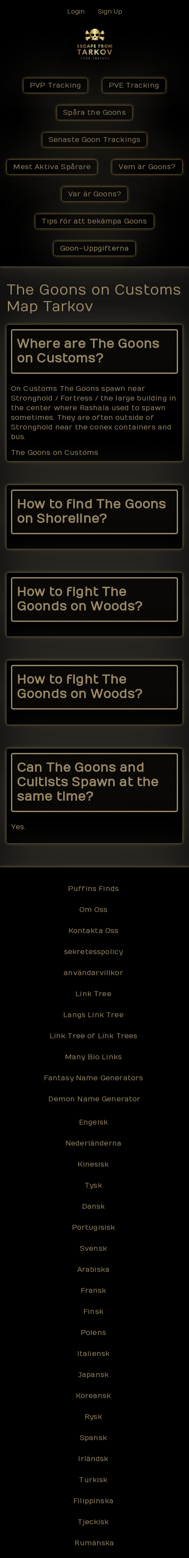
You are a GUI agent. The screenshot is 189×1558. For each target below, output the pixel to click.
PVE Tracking (134, 85)
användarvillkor (93, 973)
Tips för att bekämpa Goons (94, 221)
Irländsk (93, 1459)
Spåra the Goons (94, 113)
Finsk (93, 1312)
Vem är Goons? (146, 167)
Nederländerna (93, 1143)
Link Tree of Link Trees (94, 1036)
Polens (93, 1333)
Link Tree (93, 994)
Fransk (94, 1291)
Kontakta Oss (93, 931)
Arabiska (93, 1270)
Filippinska (93, 1501)
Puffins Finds (93, 889)
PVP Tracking (55, 85)
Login (76, 11)
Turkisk (93, 1480)
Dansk (93, 1206)
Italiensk (93, 1354)
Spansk (93, 1438)
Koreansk (93, 1396)
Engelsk (93, 1122)
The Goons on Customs (54, 453)
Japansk (93, 1375)
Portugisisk (93, 1227)
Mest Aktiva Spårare (52, 167)
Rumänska (94, 1543)
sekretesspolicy (93, 952)
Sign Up (110, 11)
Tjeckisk (93, 1522)
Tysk (93, 1185)
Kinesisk (93, 1164)
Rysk (93, 1417)
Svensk (93, 1249)
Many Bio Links (93, 1057)
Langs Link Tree (93, 1015)
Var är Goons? (94, 194)
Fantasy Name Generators (93, 1078)
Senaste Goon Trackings (95, 140)
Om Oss (93, 910)
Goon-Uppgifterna (94, 248)
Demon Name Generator (94, 1099)
